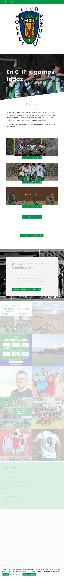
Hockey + (32, 217)
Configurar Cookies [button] (15, 574)
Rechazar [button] (6, 574)
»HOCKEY (12, 224)
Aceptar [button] (25, 574)
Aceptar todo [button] (32, 574)
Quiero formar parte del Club (26, 289)
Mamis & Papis (32, 235)
